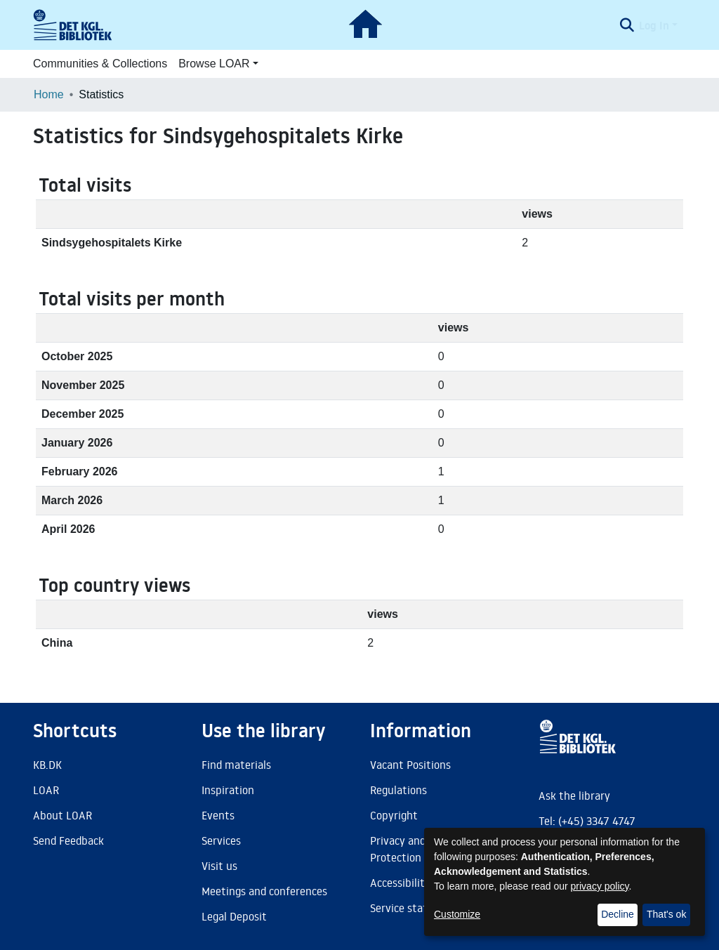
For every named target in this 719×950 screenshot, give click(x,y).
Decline (617, 914)
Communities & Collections (100, 64)
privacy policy (600, 886)
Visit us (219, 866)
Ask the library (574, 796)
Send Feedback (68, 840)
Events (218, 815)
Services (221, 840)
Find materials (236, 765)
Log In (654, 25)
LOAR (46, 790)
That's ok (666, 914)
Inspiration (228, 790)
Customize (457, 914)
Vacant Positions (410, 765)
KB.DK (47, 765)
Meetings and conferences (264, 891)
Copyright (394, 815)
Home (49, 94)
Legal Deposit (234, 916)
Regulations (398, 790)
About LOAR (62, 815)
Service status (404, 908)
